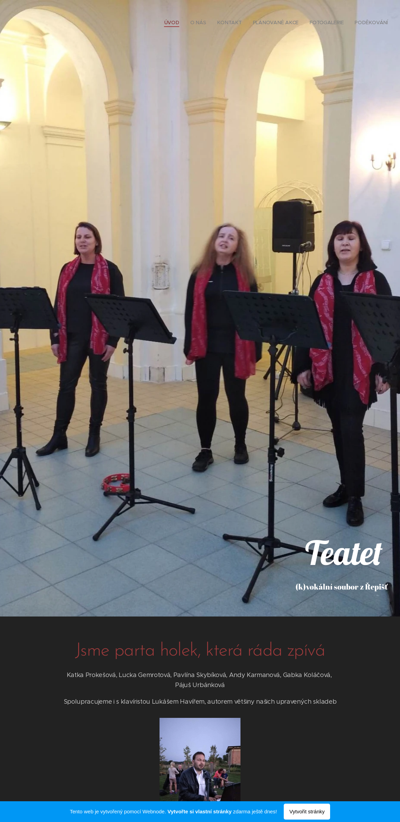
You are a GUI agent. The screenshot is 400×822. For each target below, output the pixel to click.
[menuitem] (175, 22)
